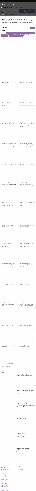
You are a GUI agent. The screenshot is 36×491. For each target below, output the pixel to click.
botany (22, 266)
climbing (7, 226)
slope (20, 244)
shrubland (6, 345)
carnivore (21, 346)
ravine (11, 364)
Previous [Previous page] (3, 38)
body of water (25, 100)
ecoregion (14, 164)
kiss (6, 302)
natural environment (30, 264)
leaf (12, 243)
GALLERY (3, 7)
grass (15, 82)
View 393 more (25, 35)
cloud (3, 81)
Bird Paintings (3, 477)
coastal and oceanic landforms (25, 285)
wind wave (14, 205)
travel (30, 84)
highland (32, 185)
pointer (28, 346)
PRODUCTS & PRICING (6, 9)
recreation (11, 223)
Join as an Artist (4, 479)
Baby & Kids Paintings (5, 469)
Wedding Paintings (4, 470)
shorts (7, 100)
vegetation (25, 125)
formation (12, 82)
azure (9, 165)
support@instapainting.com (6, 485)
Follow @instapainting (5, 490)
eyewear (12, 284)
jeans (2, 223)
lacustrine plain (30, 165)
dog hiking (26, 343)
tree (31, 82)
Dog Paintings (3, 473)
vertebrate (3, 325)
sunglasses (3, 165)
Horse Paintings (4, 476)
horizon (9, 205)
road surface (25, 203)
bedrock (3, 82)
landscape (24, 102)
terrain (8, 82)
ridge (14, 364)
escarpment (8, 364)
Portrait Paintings (4, 467)
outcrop (7, 225)
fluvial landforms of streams (29, 123)
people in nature (25, 81)
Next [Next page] (7, 38)
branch (26, 82)
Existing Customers (4, 486)
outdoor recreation (25, 84)
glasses (3, 164)
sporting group (24, 345)
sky (4, 81)
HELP (2, 12)
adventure (31, 343)
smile (7, 164)
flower (21, 102)
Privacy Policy (21, 466)
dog (23, 343)
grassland (3, 84)
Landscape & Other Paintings (6, 472)
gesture (10, 304)
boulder (5, 343)
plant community (7, 122)
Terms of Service (22, 467)
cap (12, 266)
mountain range (30, 246)
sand (20, 103)
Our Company (21, 464)
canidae (21, 343)
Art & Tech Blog (22, 470)
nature (7, 165)
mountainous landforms (24, 226)
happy (3, 305)
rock (33, 102)
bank (26, 165)
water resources (11, 143)
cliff (9, 366)
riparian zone (22, 307)
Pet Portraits (3, 466)
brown (3, 122)
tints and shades (29, 102)
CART (2, 14)
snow (28, 243)
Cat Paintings (3, 475)
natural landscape (9, 81)
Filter (32, 27)
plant (20, 81)
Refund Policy (21, 469)
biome (13, 244)
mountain (14, 81)
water (3, 100)
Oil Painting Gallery (5, 464)
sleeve (7, 284)
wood (6, 82)
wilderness (3, 364)
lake (20, 165)
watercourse (4, 105)
